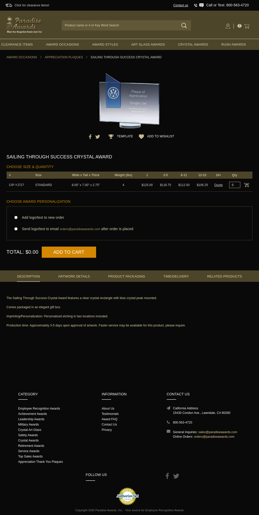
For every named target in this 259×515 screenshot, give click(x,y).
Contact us (180, 5)
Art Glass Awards (148, 44)
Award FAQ (109, 419)
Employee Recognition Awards (39, 408)
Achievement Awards (32, 414)
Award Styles (105, 44)
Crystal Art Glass (29, 430)
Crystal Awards (193, 44)
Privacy (107, 430)
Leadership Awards (31, 419)
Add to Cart (68, 252)
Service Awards (28, 451)
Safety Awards (28, 435)
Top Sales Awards (30, 456)
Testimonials (110, 414)
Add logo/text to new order (41, 217)
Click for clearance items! (32, 5)
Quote (218, 185)
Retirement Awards (31, 446)
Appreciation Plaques (64, 57)
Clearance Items (17, 44)
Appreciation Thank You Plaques (40, 462)
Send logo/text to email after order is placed (129, 229)
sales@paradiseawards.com (217, 432)
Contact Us (109, 424)
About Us (108, 408)
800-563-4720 (182, 422)
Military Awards (28, 424)
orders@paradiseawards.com (214, 436)
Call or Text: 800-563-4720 (227, 5)
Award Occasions (62, 44)
